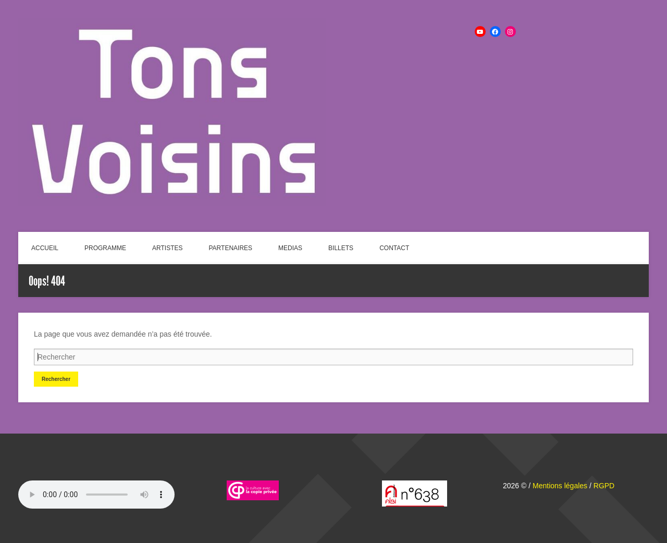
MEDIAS (290, 248)
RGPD (604, 486)
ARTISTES (167, 248)
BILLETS (340, 248)
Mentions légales (560, 486)
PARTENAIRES (231, 248)
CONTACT (394, 248)
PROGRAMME (105, 248)
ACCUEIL (44, 248)
